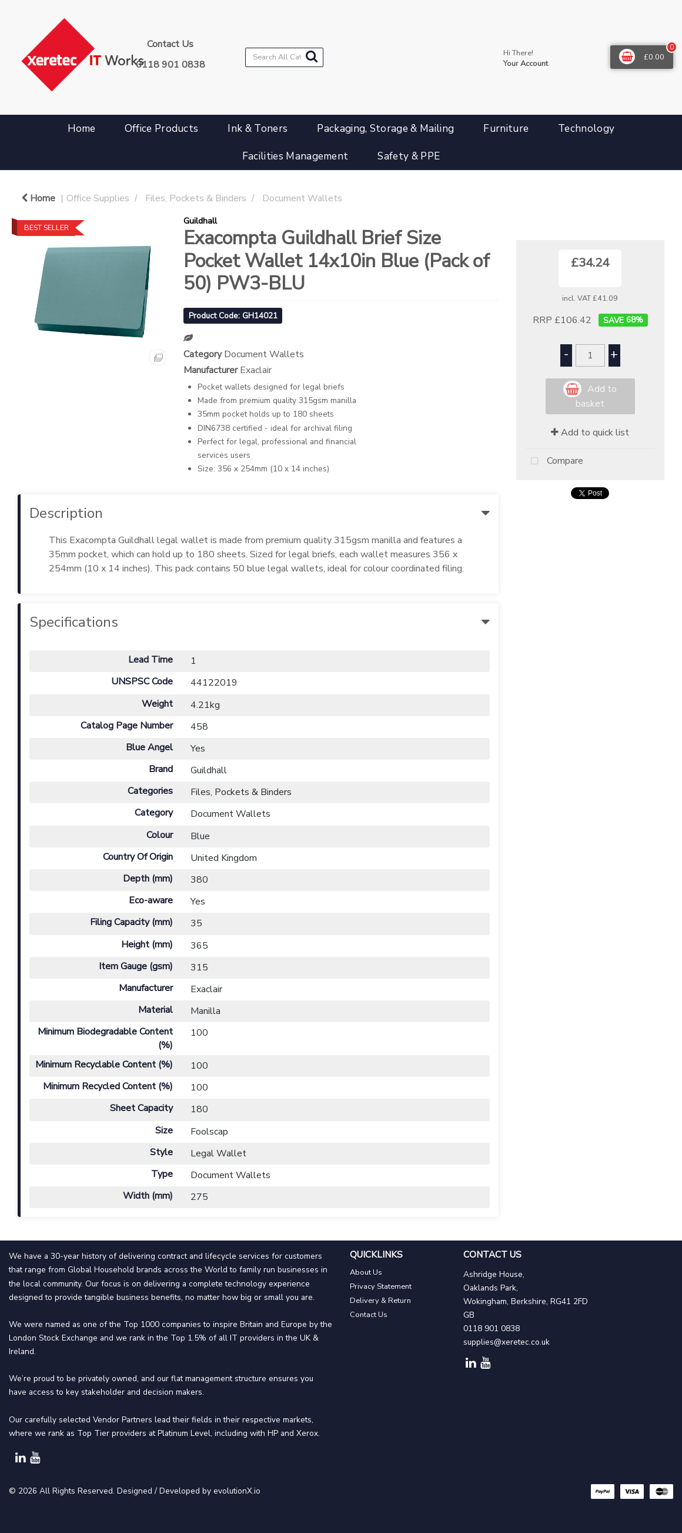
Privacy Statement (381, 1286)
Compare (554, 461)
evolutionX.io (236, 1491)
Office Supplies (97, 198)
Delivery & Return (380, 1300)
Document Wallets (302, 198)
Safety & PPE (408, 156)
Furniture (506, 128)
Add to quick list (590, 432)
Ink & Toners (257, 128)
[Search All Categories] (284, 57)
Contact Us (368, 1314)
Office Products (162, 128)
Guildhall (200, 221)
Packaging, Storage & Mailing (385, 128)
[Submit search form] (311, 56)
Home (81, 128)
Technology (586, 128)
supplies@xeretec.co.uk (506, 1342)
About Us (366, 1272)
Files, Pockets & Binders (195, 198)
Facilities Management (295, 156)
